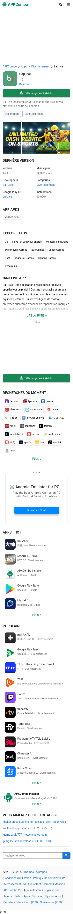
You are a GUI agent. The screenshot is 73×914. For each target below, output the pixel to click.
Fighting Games (47, 258)
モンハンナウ (45, 828)
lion (39, 442)
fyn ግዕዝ (30, 401)
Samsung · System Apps (46, 896)
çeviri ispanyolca (56, 821)
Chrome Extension (54, 884)
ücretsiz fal (28, 828)
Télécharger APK (36, 93)
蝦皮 (10, 442)
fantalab (12, 401)
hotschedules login (35, 834)
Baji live (25, 74)
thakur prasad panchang (18, 821)
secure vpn (34, 410)
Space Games (56, 249)
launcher (27, 426)
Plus (35, 458)
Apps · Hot (12, 532)
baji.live (7, 196)
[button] (60, 4)
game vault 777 (12, 834)
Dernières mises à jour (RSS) (21, 902)
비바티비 (45, 841)
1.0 (7, 172)
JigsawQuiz (52, 890)
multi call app (11, 828)
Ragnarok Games (24, 258)
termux (45, 426)
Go (6, 241)
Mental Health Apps (57, 241)
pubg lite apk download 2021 (20, 841)
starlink (55, 442)
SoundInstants (34, 890)
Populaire (12, 626)
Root (7, 258)
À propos (41, 872)
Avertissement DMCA (16, 884)
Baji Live (24, 84)
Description (12, 113)
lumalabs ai (14, 434)
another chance (33, 418)
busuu (47, 401)
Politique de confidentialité (49, 878)
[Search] (66, 855)
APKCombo (10, 66)
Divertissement (34, 113)
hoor (10, 451)
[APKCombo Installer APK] (36, 796)
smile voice (52, 434)
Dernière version (18, 160)
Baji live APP (14, 278)
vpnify (25, 442)
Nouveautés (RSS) (51, 902)
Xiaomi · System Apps (17, 896)
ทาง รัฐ (11, 418)
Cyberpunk (11, 266)
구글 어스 (56, 418)
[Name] (33, 855)
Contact (36, 884)
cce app (39, 821)
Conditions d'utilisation (17, 878)
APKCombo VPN (14, 890)
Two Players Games (16, 249)
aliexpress (13, 410)
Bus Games (37, 249)
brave (52, 410)
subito (33, 434)
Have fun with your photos (27, 241)
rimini (10, 426)
